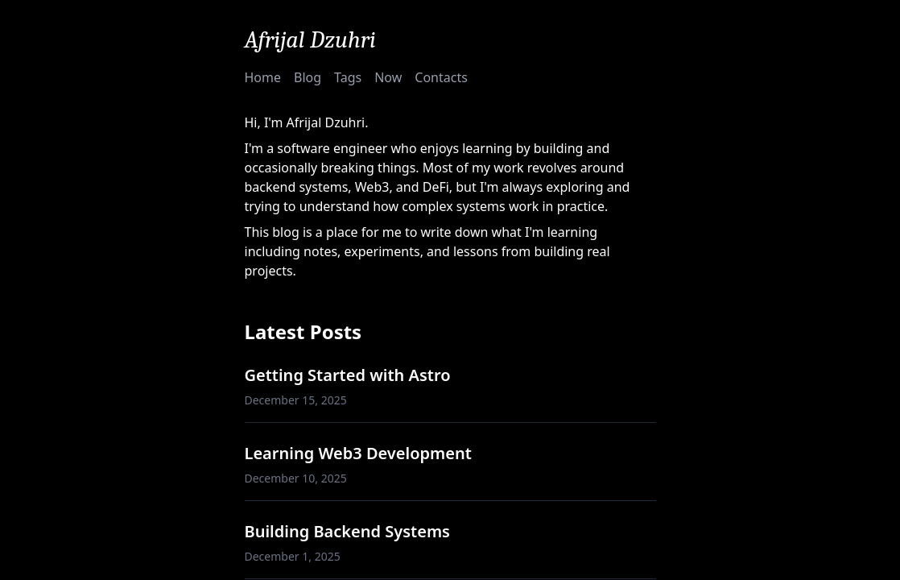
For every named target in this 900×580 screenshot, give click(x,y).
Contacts (441, 77)
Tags (347, 77)
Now (388, 77)
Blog (307, 77)
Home (263, 77)
